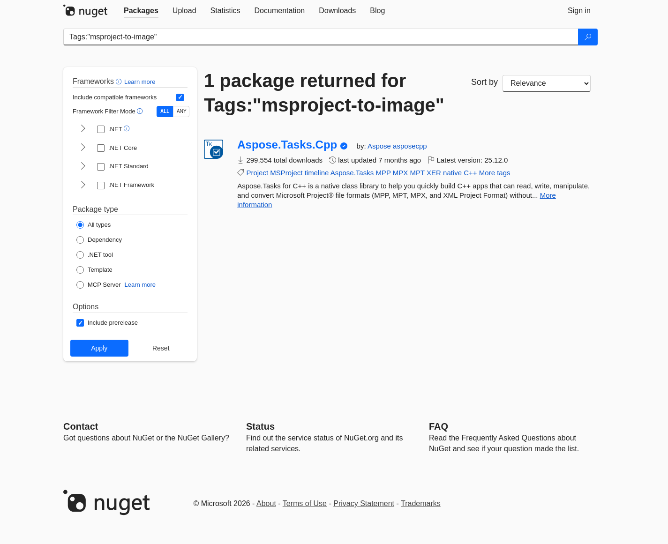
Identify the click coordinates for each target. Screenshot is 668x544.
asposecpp (410, 146)
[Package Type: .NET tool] (95, 254)
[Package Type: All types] (93, 224)
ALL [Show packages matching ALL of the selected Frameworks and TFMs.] (164, 111)
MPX (400, 173)
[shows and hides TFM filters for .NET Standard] (83, 166)
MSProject (286, 173)
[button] (120, 81)
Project (257, 173)
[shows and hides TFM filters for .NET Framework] (83, 185)
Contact (80, 426)
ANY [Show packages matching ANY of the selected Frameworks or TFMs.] (182, 111)
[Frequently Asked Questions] (438, 426)
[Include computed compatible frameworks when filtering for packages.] (180, 97)
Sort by (484, 82)
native (452, 173)
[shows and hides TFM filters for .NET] (83, 129)
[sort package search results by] (547, 83)
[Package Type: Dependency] (99, 239)
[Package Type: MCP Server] (99, 284)
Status (260, 426)
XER (434, 173)
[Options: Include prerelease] (107, 322)
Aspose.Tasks (352, 173)
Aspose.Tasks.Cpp (287, 145)
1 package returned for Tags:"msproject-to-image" (324, 92)
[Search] (588, 37)
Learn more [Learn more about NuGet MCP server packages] (140, 284)
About (266, 503)
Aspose (380, 146)
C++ (470, 173)
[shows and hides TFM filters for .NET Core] (83, 148)
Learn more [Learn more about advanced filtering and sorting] (139, 81)
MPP (382, 173)
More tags (494, 173)
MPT (417, 173)
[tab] (141, 10)
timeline (317, 173)
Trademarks (421, 503)
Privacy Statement (363, 503)
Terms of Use (305, 503)
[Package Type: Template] (94, 269)
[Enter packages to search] (320, 37)
